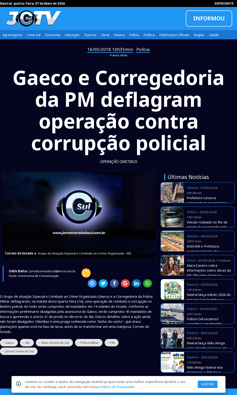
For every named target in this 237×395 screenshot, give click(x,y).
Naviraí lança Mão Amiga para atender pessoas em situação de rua (207, 348)
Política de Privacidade (117, 386)
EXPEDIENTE (224, 3)
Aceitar (207, 384)
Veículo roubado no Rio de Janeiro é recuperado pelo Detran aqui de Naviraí (207, 227)
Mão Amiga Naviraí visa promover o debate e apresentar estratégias (205, 372)
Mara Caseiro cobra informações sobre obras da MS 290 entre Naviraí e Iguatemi (209, 273)
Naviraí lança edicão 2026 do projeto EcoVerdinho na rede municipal (209, 299)
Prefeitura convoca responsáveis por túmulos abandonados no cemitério (207, 202)
